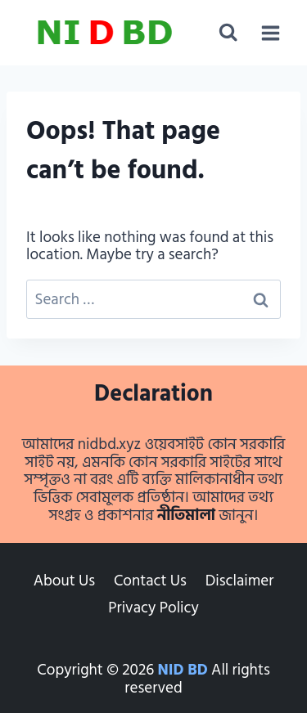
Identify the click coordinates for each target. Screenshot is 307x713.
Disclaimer (239, 581)
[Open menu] (270, 32)
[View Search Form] (228, 32)
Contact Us (150, 581)
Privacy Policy (153, 608)
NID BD (183, 670)
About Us (64, 581)
